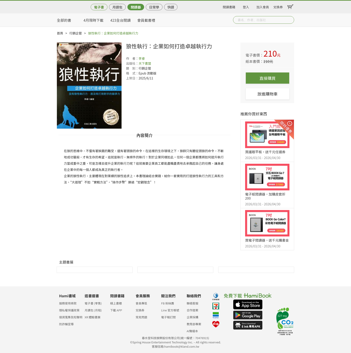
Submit (290, 19)
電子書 (99, 7)
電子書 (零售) (93, 303)
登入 (246, 6)
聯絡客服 (192, 303)
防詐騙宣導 (66, 324)
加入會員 (263, 6)
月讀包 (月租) (93, 310)
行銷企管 (75, 33)
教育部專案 (194, 324)
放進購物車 (267, 94)
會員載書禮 (146, 20)
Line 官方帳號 (170, 310)
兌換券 (278, 6)
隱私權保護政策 (69, 310)
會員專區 (141, 303)
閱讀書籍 (229, 6)
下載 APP (116, 310)
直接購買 (267, 78)
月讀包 (117, 7)
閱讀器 (136, 7)
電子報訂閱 (168, 317)
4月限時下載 (93, 20)
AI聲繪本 (192, 331)
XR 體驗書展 (93, 317)
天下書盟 (145, 63)
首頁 (60, 33)
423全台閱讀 (120, 20)
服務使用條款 (68, 303)
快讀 (170, 7)
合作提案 (192, 310)
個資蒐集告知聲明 (70, 317)
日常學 (154, 7)
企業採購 (192, 317)
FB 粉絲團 (167, 303)
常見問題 (141, 317)
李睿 (142, 58)
